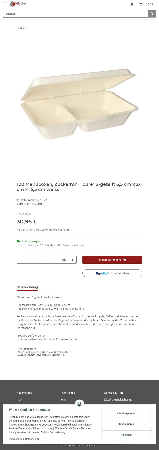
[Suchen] (75, 14)
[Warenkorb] (146, 4)
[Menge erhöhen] (72, 259)
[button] (132, 4)
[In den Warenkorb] (20, 39)
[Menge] (42, 259)
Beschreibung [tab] (27, 287)
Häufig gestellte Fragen (118, 399)
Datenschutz (32, 439)
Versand (47, 229)
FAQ (19, 400)
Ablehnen (126, 434)
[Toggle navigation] (5, 2)
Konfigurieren (126, 424)
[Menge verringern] (21, 259)
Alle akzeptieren (126, 413)
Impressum (15, 439)
